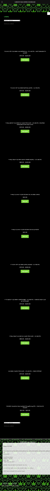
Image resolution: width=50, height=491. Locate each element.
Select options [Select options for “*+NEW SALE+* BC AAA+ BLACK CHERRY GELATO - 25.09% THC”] (25, 166)
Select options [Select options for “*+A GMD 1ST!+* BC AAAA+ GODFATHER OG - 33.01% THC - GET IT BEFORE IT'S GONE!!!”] (25, 60)
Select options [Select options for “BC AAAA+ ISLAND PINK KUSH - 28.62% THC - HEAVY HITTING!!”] (25, 378)
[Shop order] (12, 20)
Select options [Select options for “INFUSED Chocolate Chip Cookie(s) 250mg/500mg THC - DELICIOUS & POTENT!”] (25, 414)
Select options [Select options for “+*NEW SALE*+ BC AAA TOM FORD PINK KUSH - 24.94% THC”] (25, 343)
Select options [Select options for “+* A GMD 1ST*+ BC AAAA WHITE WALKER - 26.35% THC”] (25, 271)
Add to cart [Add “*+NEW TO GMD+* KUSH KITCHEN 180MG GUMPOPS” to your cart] (25, 236)
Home (3, 5)
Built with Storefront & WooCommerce (10, 485)
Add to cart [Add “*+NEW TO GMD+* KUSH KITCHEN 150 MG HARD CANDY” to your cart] (25, 201)
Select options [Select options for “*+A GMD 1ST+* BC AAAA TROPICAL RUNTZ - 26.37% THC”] (25, 95)
